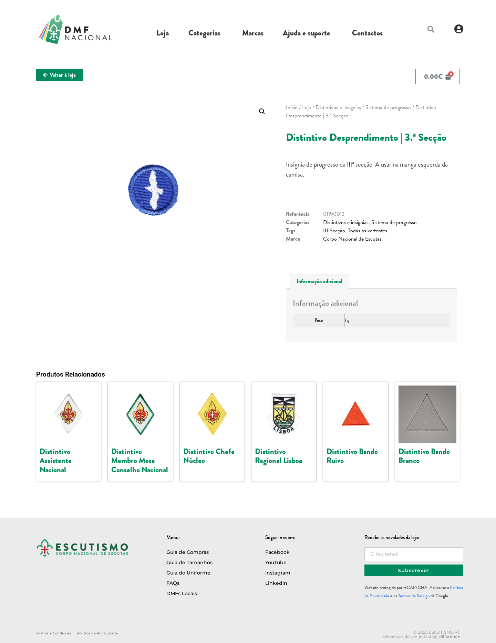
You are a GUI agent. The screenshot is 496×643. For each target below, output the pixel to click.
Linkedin (276, 583)
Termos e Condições (53, 633)
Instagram (277, 573)
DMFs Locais (181, 593)
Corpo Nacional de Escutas (352, 239)
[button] (431, 29)
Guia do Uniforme (188, 573)
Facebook (277, 552)
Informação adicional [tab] (319, 281)
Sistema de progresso (388, 107)
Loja (306, 107)
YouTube (276, 562)
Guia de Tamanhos (189, 562)
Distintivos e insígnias (338, 107)
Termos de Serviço (414, 595)
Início (292, 107)
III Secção (334, 230)
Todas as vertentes (367, 230)
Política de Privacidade (97, 633)
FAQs (172, 583)
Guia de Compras (187, 552)
